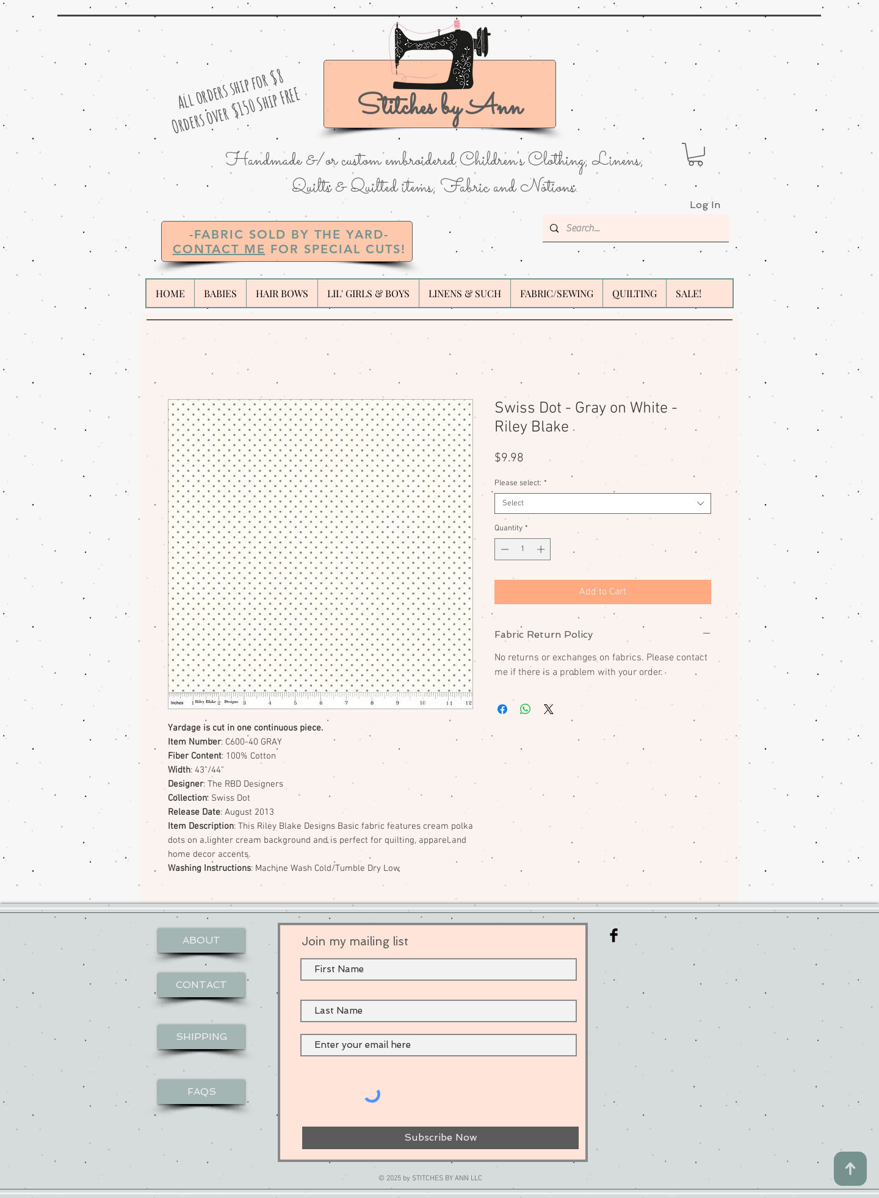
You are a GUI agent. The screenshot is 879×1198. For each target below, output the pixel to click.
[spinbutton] (523, 549)
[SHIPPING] (201, 1037)
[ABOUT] (201, 940)
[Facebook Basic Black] (614, 935)
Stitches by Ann (439, 107)
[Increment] (542, 549)
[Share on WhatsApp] (525, 709)
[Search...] (634, 228)
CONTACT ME (219, 249)
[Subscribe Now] (440, 1138)
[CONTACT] (201, 985)
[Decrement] (503, 549)
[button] (695, 154)
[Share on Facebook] (502, 709)
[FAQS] (201, 1092)
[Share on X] (548, 709)
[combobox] (602, 503)
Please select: (520, 483)
